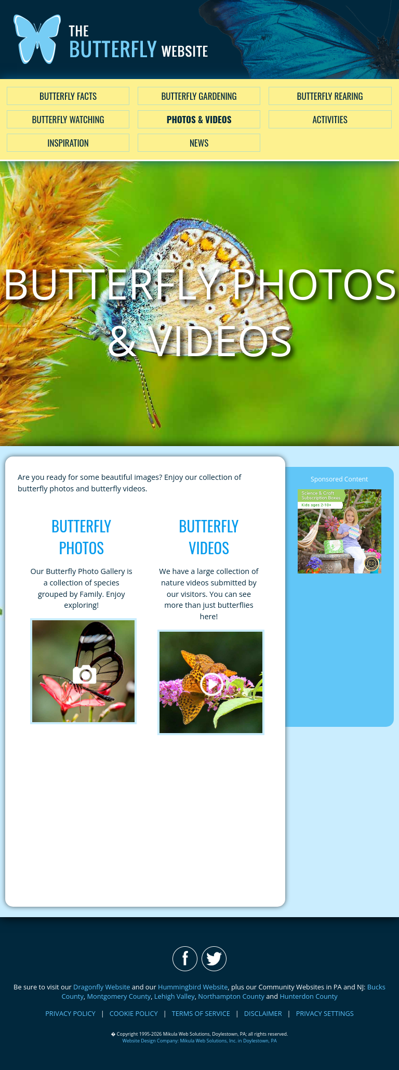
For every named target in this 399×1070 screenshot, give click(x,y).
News (199, 142)
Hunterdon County (308, 996)
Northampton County (231, 996)
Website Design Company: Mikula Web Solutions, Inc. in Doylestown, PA (199, 1040)
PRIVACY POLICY (70, 1013)
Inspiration (67, 142)
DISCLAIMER (263, 1013)
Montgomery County (119, 996)
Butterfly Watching (68, 119)
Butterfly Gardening (198, 95)
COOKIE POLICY (134, 1013)
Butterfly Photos (81, 536)
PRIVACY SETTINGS (325, 1013)
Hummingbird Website (193, 986)
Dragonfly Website (101, 986)
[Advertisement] (145, 821)
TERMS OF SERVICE (201, 1013)
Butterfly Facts (68, 95)
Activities (329, 119)
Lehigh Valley (174, 996)
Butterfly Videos (208, 536)
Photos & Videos (199, 119)
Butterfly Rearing (330, 95)
